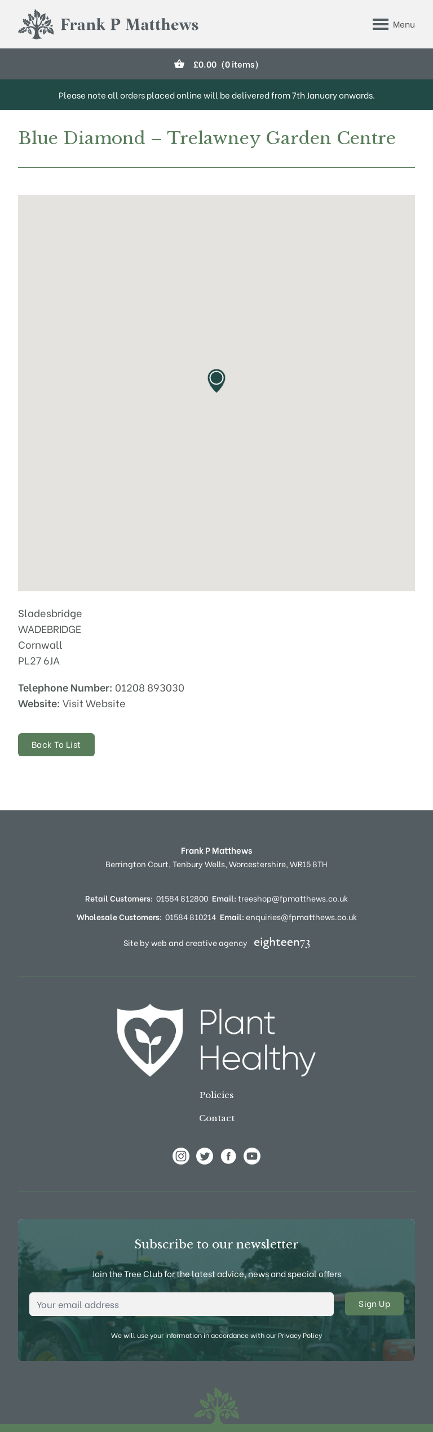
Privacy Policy (300, 1335)
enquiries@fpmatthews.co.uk (288, 916)
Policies (216, 1095)
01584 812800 (182, 898)
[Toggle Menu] (394, 24)
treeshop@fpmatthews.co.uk (280, 898)
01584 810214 (190, 916)
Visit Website (94, 702)
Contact (217, 1118)
